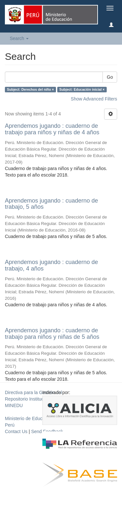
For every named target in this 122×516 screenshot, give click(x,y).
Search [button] (19, 38)
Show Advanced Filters (94, 98)
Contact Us (16, 431)
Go (110, 77)
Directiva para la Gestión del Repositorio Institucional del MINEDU (33, 399)
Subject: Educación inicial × (81, 89)
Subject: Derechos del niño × (30, 89)
